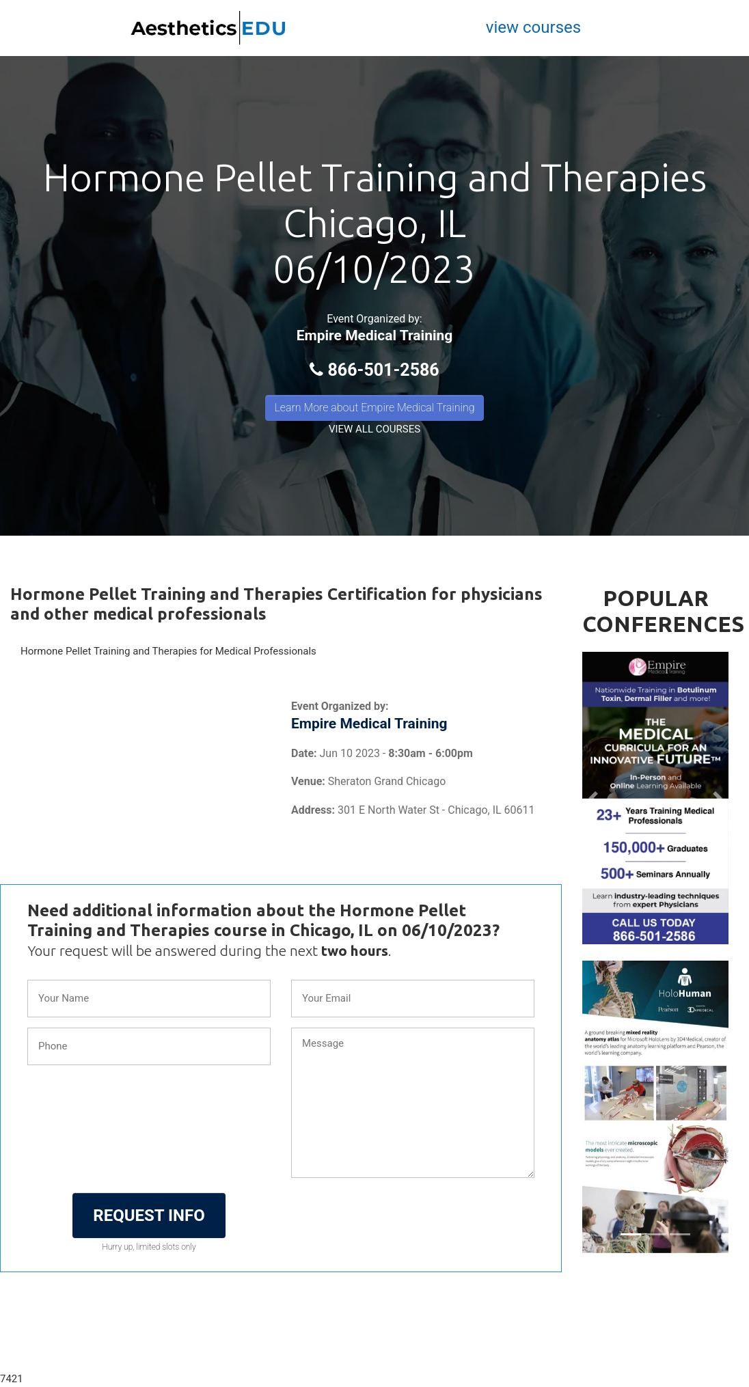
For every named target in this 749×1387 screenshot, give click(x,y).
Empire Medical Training (375, 335)
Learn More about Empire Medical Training (374, 407)
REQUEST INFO (148, 1215)
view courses (533, 27)
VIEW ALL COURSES (374, 429)
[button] (593, 798)
